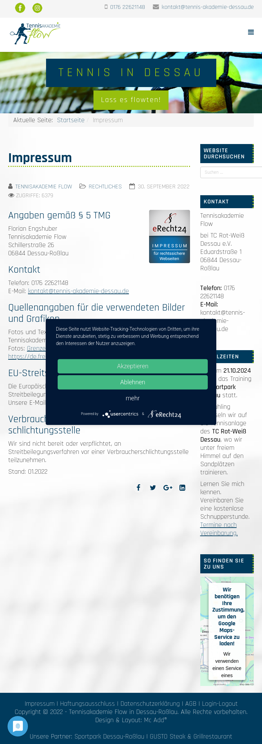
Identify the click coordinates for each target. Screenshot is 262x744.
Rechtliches (105, 186)
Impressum (40, 703)
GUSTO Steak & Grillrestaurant (191, 736)
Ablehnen (132, 382)
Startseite (71, 120)
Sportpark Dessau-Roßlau (109, 736)
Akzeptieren (132, 366)
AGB (190, 703)
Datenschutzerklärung (150, 703)
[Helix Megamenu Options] (251, 32)
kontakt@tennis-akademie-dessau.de (208, 7)
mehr (133, 398)
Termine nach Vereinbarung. (219, 529)
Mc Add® (155, 720)
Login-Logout (220, 703)
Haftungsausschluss (87, 703)
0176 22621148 (127, 7)
